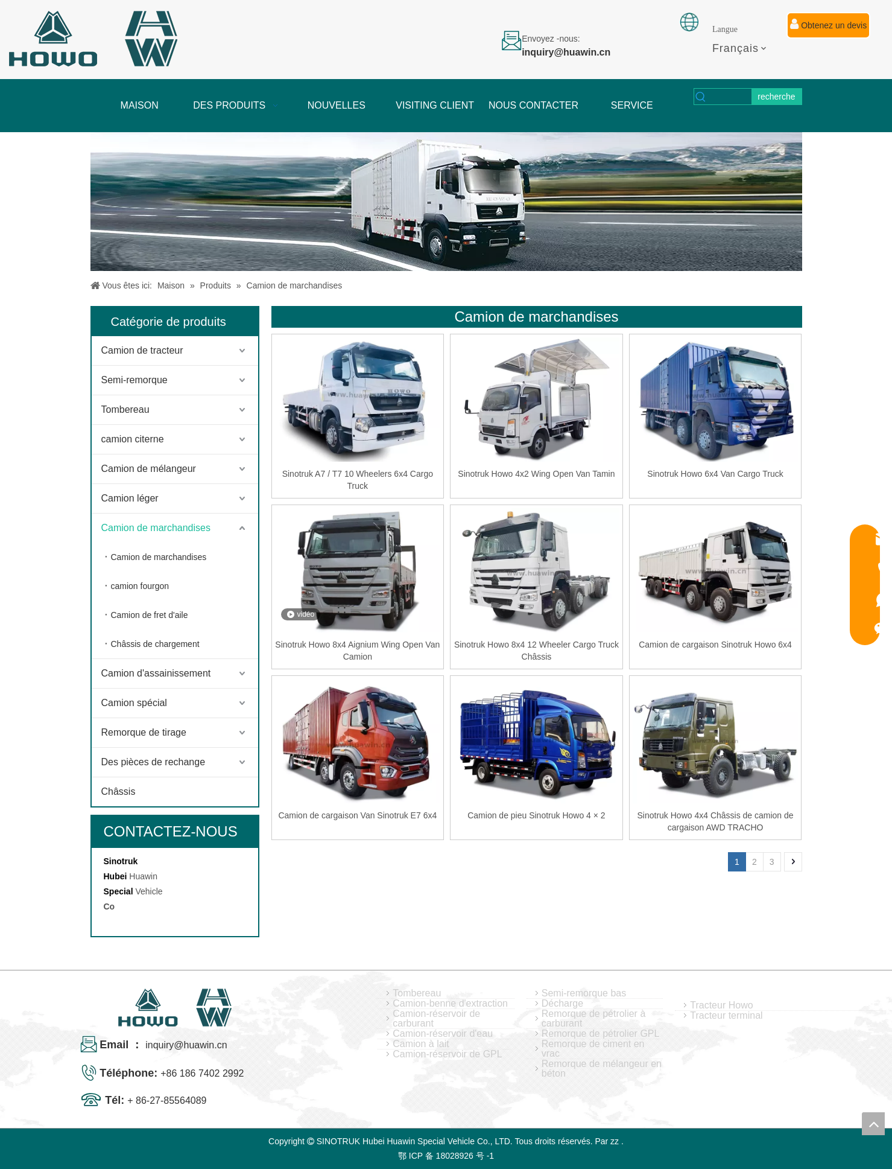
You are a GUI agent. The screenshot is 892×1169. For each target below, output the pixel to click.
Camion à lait (421, 1044)
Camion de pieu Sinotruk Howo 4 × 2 (536, 815)
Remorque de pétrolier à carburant (594, 1018)
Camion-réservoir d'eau (443, 1034)
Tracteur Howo (721, 1005)
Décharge (562, 1003)
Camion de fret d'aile (149, 615)
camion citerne (132, 439)
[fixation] (689, 22)
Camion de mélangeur (148, 468)
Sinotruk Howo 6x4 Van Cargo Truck (715, 474)
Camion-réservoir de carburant (436, 1018)
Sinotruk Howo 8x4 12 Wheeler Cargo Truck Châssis (536, 650)
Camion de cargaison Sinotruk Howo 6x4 (715, 644)
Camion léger (130, 498)
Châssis (118, 791)
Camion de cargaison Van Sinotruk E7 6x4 (357, 815)
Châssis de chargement (155, 644)
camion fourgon (140, 586)
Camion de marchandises (155, 528)
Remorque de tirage (143, 732)
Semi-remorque (134, 380)
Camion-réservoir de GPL (447, 1054)
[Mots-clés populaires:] (776, 96)
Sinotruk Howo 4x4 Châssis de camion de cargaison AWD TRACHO (715, 821)
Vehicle (148, 891)
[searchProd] (729, 96)
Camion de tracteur (142, 350)
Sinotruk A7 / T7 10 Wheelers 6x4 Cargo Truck (357, 480)
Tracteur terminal (726, 1016)
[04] (446, 201)
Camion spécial (134, 703)
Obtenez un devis (828, 24)
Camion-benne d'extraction (450, 1003)
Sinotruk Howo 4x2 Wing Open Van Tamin (536, 474)
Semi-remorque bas (584, 993)
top (873, 1123)
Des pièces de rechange (153, 762)
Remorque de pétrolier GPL (601, 1034)
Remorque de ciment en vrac (593, 1049)
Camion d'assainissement (156, 673)
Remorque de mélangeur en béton (602, 1068)
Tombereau (125, 409)
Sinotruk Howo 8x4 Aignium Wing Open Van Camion (357, 650)
